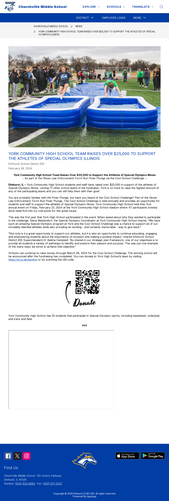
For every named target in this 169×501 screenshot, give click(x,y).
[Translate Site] (142, 7)
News (79, 26)
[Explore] (91, 7)
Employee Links (113, 17)
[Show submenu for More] (137, 18)
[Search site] (162, 7)
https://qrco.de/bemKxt (22, 259)
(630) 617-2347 (52, 483)
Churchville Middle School (51, 26)
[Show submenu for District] (82, 18)
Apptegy (91, 496)
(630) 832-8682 (25, 483)
